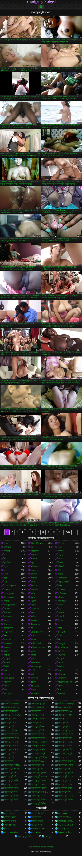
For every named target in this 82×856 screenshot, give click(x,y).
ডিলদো (7, 624)
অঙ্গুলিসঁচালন (64, 582)
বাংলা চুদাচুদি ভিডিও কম (39, 746)
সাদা (5, 555)
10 (54, 532)
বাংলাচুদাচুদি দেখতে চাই (12, 784)
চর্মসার (33, 616)
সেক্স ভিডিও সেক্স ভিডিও (39, 829)
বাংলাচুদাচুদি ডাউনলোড (12, 780)
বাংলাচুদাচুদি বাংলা (41, 2)
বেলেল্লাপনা (35, 663)
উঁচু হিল (7, 651)
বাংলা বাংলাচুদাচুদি (38, 753)
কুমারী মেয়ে (8, 562)
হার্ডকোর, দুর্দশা (37, 666)
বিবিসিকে (7, 613)
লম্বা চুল (7, 655)
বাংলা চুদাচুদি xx (37, 722)
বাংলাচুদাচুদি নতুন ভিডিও (12, 788)
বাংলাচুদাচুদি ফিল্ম (11, 792)
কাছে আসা (8, 632)
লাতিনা (7, 663)
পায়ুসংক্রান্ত (62, 578)
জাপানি (61, 613)
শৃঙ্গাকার (34, 578)
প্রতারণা (7, 674)
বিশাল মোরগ (9, 597)
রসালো (7, 659)
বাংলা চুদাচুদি (36, 711)
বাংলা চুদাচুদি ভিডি (11, 742)
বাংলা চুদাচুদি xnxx (11, 722)
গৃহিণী (33, 636)
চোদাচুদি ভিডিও (10, 817)
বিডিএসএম (35, 624)
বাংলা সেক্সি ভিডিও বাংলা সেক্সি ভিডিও (39, 813)
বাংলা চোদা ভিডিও (11, 832)
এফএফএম (8, 640)
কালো (6, 601)
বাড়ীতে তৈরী (36, 643)
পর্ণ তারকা (62, 593)
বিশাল (33, 682)
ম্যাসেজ (61, 666)
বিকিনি (6, 666)
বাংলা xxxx (62, 813)
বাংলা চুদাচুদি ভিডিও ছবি (66, 746)
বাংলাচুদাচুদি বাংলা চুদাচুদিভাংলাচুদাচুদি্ (12, 796)
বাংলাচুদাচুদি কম (37, 769)
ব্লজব (6, 543)
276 (67, 532)
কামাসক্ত (34, 570)
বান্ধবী (33, 605)
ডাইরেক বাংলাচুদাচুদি (66, 703)
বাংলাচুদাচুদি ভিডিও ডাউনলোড (39, 803)
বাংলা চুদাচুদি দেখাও (11, 738)
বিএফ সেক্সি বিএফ (65, 832)
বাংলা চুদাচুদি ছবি (37, 734)
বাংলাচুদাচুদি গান (64, 769)
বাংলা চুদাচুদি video (38, 719)
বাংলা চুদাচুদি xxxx (11, 726)
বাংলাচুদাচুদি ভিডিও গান (66, 800)
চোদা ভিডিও (36, 832)
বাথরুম (61, 686)
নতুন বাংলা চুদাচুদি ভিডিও (66, 707)
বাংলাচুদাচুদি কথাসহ (11, 769)
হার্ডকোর (7, 547)
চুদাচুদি (6, 829)
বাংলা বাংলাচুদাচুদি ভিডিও (66, 753)
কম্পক (33, 640)
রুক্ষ (5, 690)
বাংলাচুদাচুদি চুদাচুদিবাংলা (66, 773)
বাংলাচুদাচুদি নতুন (65, 784)
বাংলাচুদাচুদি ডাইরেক (39, 776)
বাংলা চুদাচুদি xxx (64, 722)
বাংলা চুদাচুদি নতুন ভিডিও (39, 738)
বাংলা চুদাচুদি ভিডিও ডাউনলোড (12, 749)
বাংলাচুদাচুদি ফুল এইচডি (39, 792)
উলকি (60, 605)
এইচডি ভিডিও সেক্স (65, 825)
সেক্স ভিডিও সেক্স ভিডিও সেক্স (66, 821)
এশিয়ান (34, 593)
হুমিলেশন (62, 659)
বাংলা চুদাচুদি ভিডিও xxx (66, 742)
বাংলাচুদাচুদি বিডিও (65, 796)
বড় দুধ (60, 551)
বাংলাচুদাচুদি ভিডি (11, 800)
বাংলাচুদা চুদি (9, 757)
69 (59, 640)
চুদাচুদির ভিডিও (10, 821)
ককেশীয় (34, 620)
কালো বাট (35, 693)
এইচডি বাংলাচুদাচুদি (11, 703)
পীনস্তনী (61, 543)
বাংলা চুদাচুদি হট (10, 753)
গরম (6, 574)
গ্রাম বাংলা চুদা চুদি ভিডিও (39, 703)
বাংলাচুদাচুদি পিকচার (39, 788)
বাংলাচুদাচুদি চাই (10, 773)
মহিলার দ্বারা (36, 566)
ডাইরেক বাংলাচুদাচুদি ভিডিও (12, 707)
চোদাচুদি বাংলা (36, 825)
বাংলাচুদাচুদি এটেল (65, 765)
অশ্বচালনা (35, 551)
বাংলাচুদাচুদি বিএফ (38, 796)
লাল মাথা (61, 601)
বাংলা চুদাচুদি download (12, 715)
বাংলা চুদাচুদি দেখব (65, 734)
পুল (59, 690)
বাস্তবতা (7, 647)
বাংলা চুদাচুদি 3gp (65, 711)
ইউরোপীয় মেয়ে (37, 543)
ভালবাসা (34, 690)
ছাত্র (5, 670)
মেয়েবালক (62, 678)
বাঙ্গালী (7, 686)
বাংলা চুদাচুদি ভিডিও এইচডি (12, 746)
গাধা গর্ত (61, 655)
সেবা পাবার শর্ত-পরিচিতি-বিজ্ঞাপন (41, 847)
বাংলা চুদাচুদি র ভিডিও (66, 749)
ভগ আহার (8, 616)
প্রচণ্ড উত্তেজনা (37, 632)
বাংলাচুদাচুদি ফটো (65, 788)
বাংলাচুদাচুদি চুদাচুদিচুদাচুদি (39, 773)
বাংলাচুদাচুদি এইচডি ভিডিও (12, 765)
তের (6, 570)
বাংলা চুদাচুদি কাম (37, 726)
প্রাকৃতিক (34, 589)
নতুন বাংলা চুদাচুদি (38, 707)
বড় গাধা (61, 693)
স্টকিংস (34, 574)
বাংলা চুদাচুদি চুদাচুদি (65, 730)
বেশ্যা (60, 586)
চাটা (32, 674)
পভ (59, 609)
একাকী (33, 601)
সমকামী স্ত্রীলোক (10, 586)
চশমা (6, 636)
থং (59, 624)
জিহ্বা (60, 620)
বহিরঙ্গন (61, 597)
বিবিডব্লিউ (35, 686)
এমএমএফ (8, 643)
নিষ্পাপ (34, 559)
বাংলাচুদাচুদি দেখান (38, 784)
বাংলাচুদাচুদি (62, 757)
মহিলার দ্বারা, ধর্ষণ (38, 647)
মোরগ (6, 620)
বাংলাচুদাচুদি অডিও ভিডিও (66, 761)
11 (60, 532)
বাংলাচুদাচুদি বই (64, 792)
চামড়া (60, 574)
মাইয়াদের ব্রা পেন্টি (65, 682)
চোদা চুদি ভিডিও (64, 817)
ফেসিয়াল (61, 589)
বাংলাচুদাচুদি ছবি (10, 776)
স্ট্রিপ (59, 570)
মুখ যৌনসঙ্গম (63, 647)
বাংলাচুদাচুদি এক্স (37, 765)
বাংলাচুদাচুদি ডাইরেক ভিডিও (66, 776)
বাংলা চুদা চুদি (36, 817)
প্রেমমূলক (7, 693)
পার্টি (33, 670)
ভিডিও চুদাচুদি (63, 829)
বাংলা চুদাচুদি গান (10, 730)
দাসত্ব (60, 628)
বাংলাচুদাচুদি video (38, 761)
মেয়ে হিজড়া (9, 678)
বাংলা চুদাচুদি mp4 (65, 715)
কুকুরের (7, 551)
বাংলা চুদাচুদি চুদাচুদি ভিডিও (12, 734)
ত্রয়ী (5, 582)
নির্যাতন (61, 663)
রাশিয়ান (34, 659)
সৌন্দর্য (60, 566)
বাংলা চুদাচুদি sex (10, 719)
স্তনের (33, 655)
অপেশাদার (35, 609)
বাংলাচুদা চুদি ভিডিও (39, 757)
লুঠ (32, 562)
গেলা (33, 651)
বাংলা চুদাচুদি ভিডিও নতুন (39, 749)
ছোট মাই (34, 555)
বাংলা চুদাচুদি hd (37, 715)
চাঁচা (5, 559)
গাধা (60, 547)
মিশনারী (61, 559)
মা (32, 628)
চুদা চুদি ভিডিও (9, 813)
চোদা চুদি (48, 836)
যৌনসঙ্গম (61, 674)
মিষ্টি (5, 578)
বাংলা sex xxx (9, 825)
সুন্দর (6, 566)
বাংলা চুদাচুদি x (63, 719)
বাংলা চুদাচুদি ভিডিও (39, 742)
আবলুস (61, 651)
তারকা (60, 636)
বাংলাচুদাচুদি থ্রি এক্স (38, 780)
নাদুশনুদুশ (7, 682)
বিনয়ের (34, 586)
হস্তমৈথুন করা (9, 593)
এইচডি (60, 555)
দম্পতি (33, 613)
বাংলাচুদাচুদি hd (10, 761)
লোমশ (33, 597)
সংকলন (7, 589)
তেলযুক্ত (61, 643)
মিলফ (60, 562)
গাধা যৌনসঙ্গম (9, 605)
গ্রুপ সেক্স (61, 632)
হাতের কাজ (8, 628)
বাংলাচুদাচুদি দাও (64, 780)
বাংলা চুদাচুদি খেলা (65, 726)
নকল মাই (34, 678)
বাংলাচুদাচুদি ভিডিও (38, 800)
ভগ (32, 547)
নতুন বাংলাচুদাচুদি (11, 711)
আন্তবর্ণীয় (8, 609)
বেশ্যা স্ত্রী (61, 616)
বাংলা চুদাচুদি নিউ (65, 738)
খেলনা (33, 582)
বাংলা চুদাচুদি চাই (37, 730)
